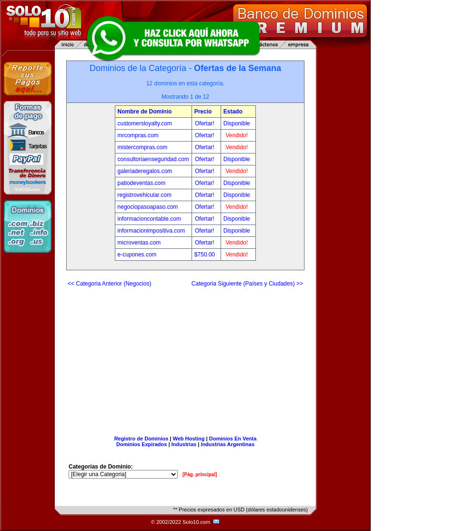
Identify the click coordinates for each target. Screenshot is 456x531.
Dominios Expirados (141, 444)
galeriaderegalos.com (145, 171)
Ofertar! (205, 123)
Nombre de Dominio (145, 111)
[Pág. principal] (199, 474)
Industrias (184, 444)
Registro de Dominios (141, 438)
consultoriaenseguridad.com (153, 159)
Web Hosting (189, 438)
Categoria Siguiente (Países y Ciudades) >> (247, 283)
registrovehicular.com (145, 195)
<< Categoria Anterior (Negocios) (109, 283)
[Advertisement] (185, 357)
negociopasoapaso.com (148, 207)
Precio (203, 111)
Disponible (236, 123)
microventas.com (139, 242)
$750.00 (205, 254)
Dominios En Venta (233, 438)
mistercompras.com (143, 147)
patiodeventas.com (142, 183)
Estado (233, 111)
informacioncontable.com (149, 218)
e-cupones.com (137, 254)
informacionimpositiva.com (151, 230)
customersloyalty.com (145, 123)
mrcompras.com (138, 135)
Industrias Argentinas (227, 444)
